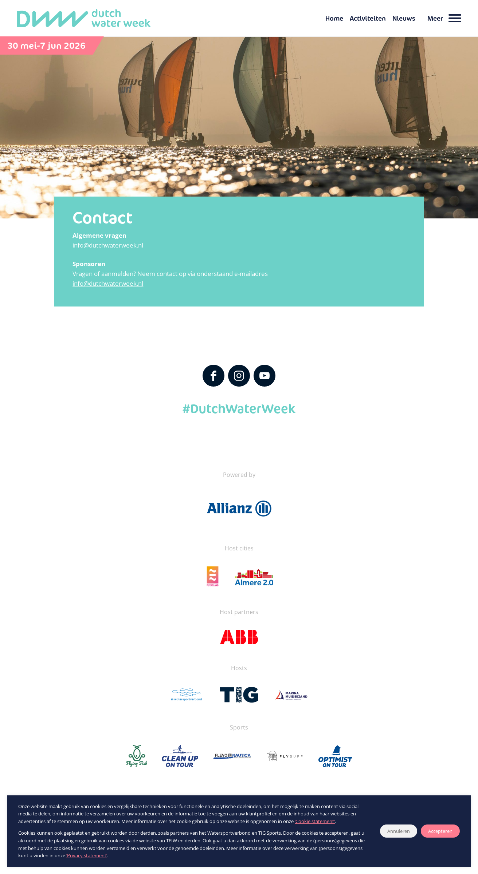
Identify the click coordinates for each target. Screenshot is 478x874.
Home (334, 18)
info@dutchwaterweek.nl (108, 245)
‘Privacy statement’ (86, 855)
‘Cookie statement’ (315, 821)
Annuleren (398, 831)
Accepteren (440, 831)
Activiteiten (368, 18)
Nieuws (403, 18)
